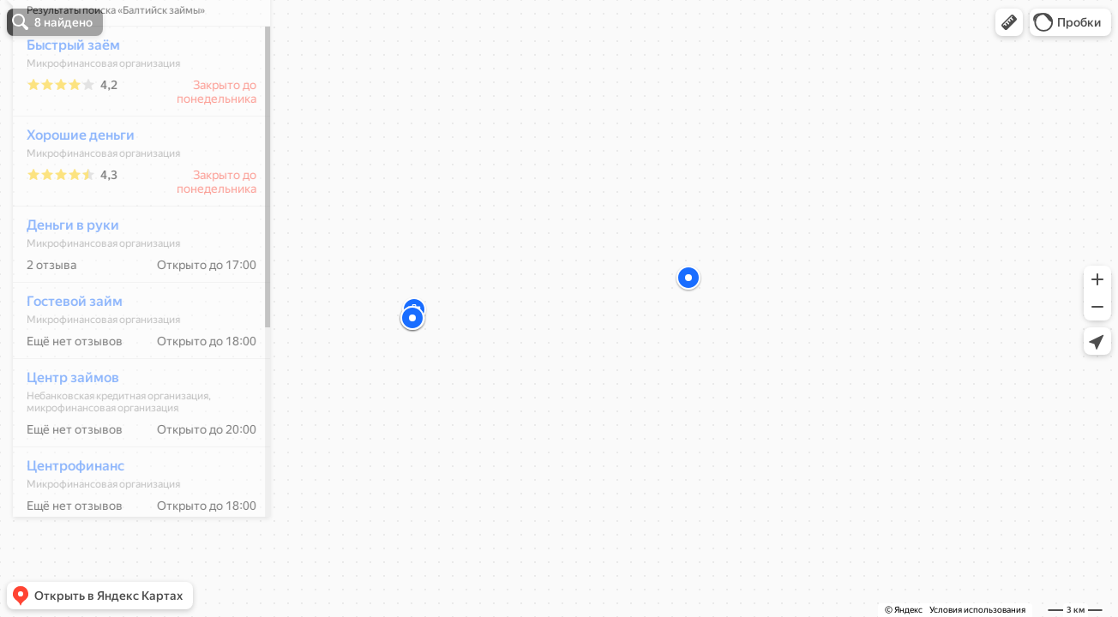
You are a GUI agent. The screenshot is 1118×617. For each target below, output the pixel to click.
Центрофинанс (66, 516)
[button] (1009, 22)
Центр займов (63, 428)
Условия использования (977, 609)
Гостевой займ (65, 352)
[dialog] (132, 306)
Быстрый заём (64, 95)
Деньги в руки (63, 275)
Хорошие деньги (71, 185)
